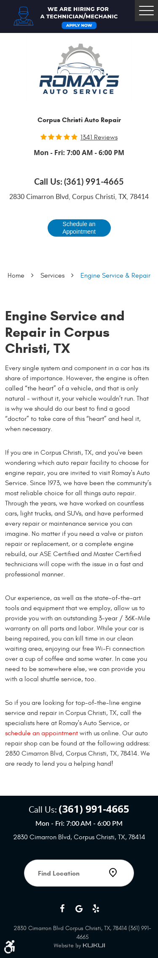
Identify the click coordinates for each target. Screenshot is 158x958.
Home (16, 275)
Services (52, 275)
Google (79, 908)
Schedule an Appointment (79, 228)
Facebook (62, 908)
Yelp (96, 908)
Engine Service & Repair (115, 275)
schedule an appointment (41, 733)
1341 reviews (99, 137)
